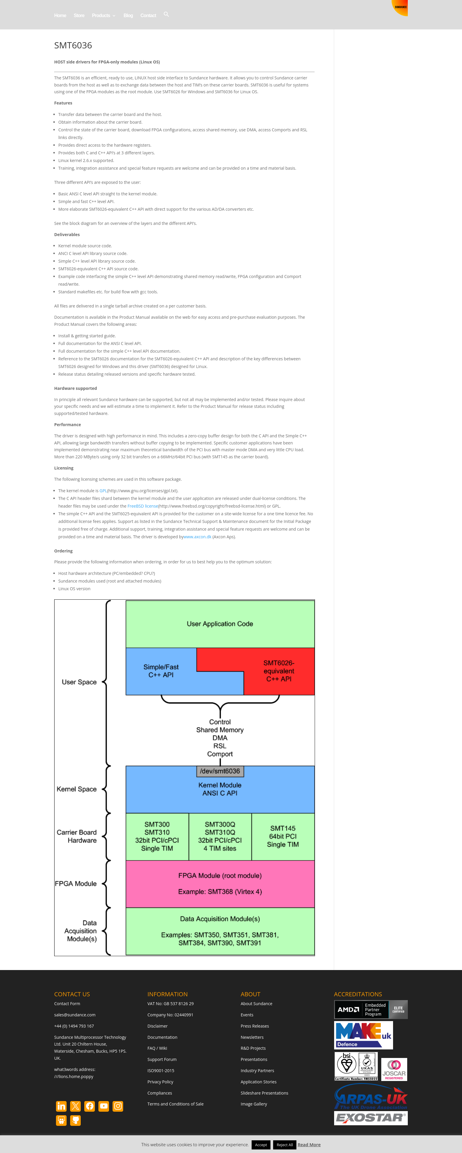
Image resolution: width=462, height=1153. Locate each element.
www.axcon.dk (198, 536)
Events (247, 1015)
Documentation (163, 1037)
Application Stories (259, 1082)
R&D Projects (253, 1048)
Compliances (160, 1093)
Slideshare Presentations (264, 1093)
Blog (128, 16)
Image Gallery (254, 1104)
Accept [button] (261, 1144)
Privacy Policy (160, 1082)
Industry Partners (257, 1070)
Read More (309, 1144)
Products (101, 16)
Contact (148, 16)
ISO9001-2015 (161, 1070)
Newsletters (252, 1037)
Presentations (254, 1059)
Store (79, 16)
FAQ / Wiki (157, 1048)
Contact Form (67, 1003)
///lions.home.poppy (73, 1076)
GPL (103, 490)
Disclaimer (158, 1026)
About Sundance (256, 1003)
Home (60, 16)
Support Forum (162, 1059)
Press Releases (255, 1026)
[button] (166, 20)
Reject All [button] (285, 1144)
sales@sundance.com (74, 1015)
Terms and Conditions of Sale (176, 1104)
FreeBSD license (143, 506)
